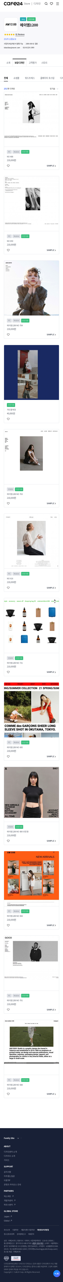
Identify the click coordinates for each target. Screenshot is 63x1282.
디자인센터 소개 (10, 1151)
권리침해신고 (21, 1234)
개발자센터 (8, 1200)
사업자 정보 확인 (38, 1243)
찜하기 (51, 3)
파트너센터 (8, 1204)
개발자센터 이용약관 (28, 1230)
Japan (6, 1216)
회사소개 (7, 1230)
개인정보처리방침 (43, 1230)
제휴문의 (31, 1234)
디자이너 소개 (9, 1155)
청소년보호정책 (9, 1234)
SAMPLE (51, 165)
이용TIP (7, 1180)
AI (57, 1273)
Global (6, 1220)
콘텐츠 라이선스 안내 (12, 1184)
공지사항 (7, 1171)
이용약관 (15, 1230)
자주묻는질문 (9, 1176)
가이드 (6, 1160)
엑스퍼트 (7, 1196)
